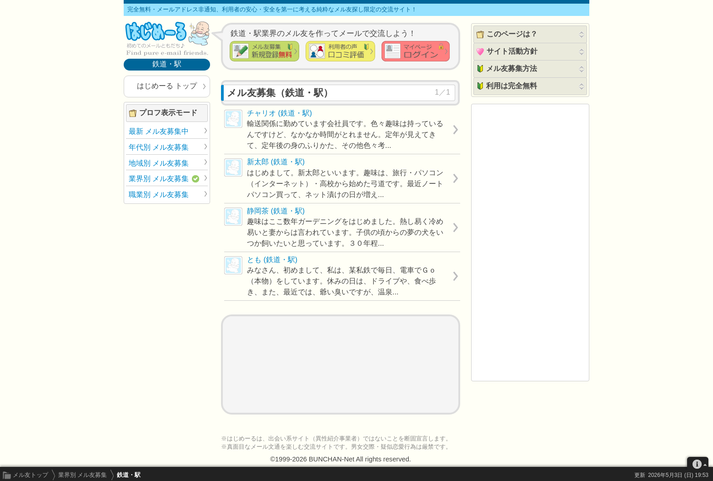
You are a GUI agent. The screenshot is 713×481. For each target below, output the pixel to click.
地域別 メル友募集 (159, 163)
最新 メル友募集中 (159, 131)
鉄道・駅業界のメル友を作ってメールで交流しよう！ (323, 33)
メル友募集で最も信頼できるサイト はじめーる (167, 38)
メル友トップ (30, 474)
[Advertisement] (340, 364)
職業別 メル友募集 (159, 194)
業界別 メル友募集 (82, 474)
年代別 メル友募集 (159, 147)
